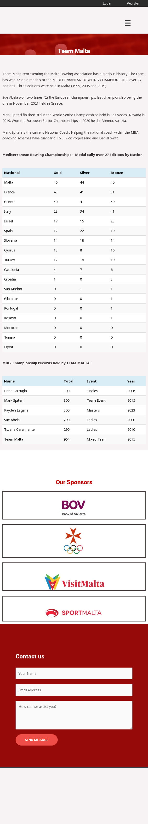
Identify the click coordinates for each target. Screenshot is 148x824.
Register (133, 3)
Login (107, 3)
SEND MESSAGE (36, 740)
